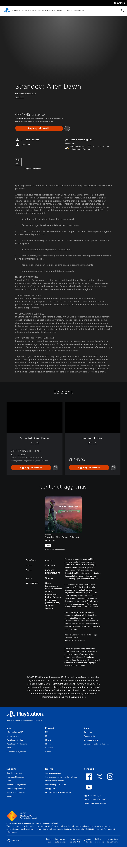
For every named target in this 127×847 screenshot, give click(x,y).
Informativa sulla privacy (60, 840)
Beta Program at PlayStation (96, 803)
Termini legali (49, 840)
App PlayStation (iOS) (93, 795)
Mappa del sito (89, 840)
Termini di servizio (53, 773)
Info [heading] (9, 728)
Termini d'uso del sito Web (75, 840)
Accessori (49, 11)
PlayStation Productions (17, 743)
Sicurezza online (91, 740)
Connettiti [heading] (89, 768)
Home (9, 720)
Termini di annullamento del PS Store (61, 776)
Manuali (10, 796)
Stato (9, 780)
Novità (59, 11)
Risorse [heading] (49, 768)
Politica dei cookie (99, 840)
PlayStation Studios (15, 740)
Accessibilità (89, 736)
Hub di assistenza (14, 773)
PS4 (29, 11)
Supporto (77, 11)
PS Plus (38, 11)
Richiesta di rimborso (15, 792)
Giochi (15, 11)
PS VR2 (48, 740)
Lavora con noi (13, 736)
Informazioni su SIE (15, 732)
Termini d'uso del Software (112, 840)
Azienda (10, 747)
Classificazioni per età (54, 780)
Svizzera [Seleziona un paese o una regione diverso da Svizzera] (15, 840)
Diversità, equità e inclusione (96, 743)
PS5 (23, 11)
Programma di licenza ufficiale (58, 792)
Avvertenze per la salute (75, 640)
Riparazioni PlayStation (16, 784)
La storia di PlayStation (16, 751)
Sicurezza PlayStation (16, 776)
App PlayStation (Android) (95, 799)
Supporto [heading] (12, 768)
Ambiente (88, 732)
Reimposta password (16, 788)
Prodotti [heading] (49, 728)
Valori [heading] (87, 728)
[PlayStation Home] (7, 10)
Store (68, 11)
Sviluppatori (50, 788)
